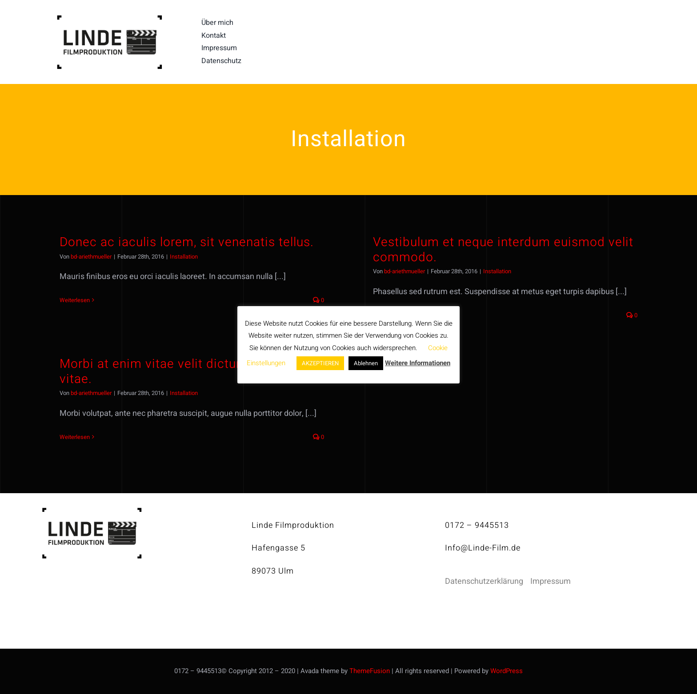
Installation (184, 256)
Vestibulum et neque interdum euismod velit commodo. (503, 250)
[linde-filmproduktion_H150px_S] (109, 18)
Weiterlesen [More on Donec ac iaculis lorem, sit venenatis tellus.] (75, 300)
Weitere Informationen (417, 363)
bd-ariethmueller (91, 256)
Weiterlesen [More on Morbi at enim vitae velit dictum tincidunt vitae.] (75, 437)
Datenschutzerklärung (484, 581)
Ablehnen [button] (366, 363)
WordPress (506, 671)
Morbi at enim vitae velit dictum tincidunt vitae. (181, 371)
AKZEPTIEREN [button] (320, 363)
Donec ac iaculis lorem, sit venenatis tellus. (187, 242)
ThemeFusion (369, 671)
